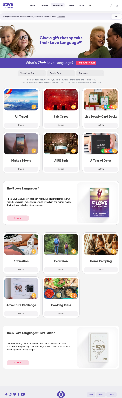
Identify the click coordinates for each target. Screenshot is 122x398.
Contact (111, 395)
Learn (32, 5)
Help (91, 395)
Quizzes (44, 5)
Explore (17, 218)
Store (81, 5)
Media (101, 395)
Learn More (61, 17)
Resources (58, 5)
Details (21, 125)
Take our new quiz (86, 62)
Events (71, 5)
